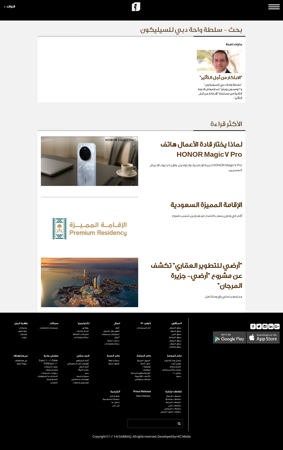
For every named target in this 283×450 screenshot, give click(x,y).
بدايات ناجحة (113, 341)
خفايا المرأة (83, 370)
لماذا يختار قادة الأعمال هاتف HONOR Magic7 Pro (201, 150)
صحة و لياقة (113, 360)
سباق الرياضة (175, 337)
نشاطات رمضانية (173, 399)
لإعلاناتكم (114, 396)
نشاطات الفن (174, 406)
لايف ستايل (82, 355)
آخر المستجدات (143, 328)
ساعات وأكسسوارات (171, 370)
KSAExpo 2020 (51, 364)
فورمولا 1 (146, 367)
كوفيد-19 (146, 323)
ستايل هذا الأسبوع (172, 360)
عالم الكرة (145, 364)
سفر (87, 373)
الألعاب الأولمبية (142, 376)
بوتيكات (23, 328)
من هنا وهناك (20, 355)
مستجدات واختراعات (49, 328)
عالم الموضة (174, 355)
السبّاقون (176, 323)
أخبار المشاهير (82, 360)
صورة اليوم (21, 364)
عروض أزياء (176, 364)
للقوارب (54, 383)
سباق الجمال (175, 344)
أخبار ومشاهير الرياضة (140, 373)
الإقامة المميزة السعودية (206, 205)
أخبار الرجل (84, 367)
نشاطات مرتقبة (173, 391)
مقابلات (23, 334)
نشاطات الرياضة (173, 402)
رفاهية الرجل (21, 323)
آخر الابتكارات (82, 331)
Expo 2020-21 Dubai (48, 360)
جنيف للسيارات (51, 367)
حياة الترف (22, 331)
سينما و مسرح (82, 376)
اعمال (117, 323)
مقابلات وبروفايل (142, 379)
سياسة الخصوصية (111, 399)
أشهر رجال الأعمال (111, 331)
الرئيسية (115, 391)
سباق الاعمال (175, 328)
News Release (143, 396)
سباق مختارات (175, 347)
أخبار (117, 328)
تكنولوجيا (83, 323)
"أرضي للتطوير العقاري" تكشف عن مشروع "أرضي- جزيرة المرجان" (196, 276)
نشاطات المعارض (172, 409)
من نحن (115, 406)
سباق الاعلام (175, 331)
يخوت (24, 337)
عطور (178, 376)
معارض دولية (51, 355)
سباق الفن (176, 334)
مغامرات (146, 370)
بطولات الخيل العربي (171, 412)
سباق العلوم (175, 341)
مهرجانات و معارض (80, 379)
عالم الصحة (113, 355)
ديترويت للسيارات (49, 373)
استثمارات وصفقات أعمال (110, 335)
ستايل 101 (177, 373)
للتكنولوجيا (52, 379)
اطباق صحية (113, 364)
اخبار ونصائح (175, 367)
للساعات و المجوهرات (47, 376)
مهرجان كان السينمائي (78, 364)
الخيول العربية (143, 360)
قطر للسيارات (51, 370)
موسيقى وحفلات (81, 383)
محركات (54, 323)
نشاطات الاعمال (173, 396)
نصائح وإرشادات (111, 344)
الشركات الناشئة (81, 334)
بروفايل (85, 328)
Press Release (142, 391)
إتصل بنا (115, 402)
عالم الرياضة (144, 355)
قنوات (9, 6)
